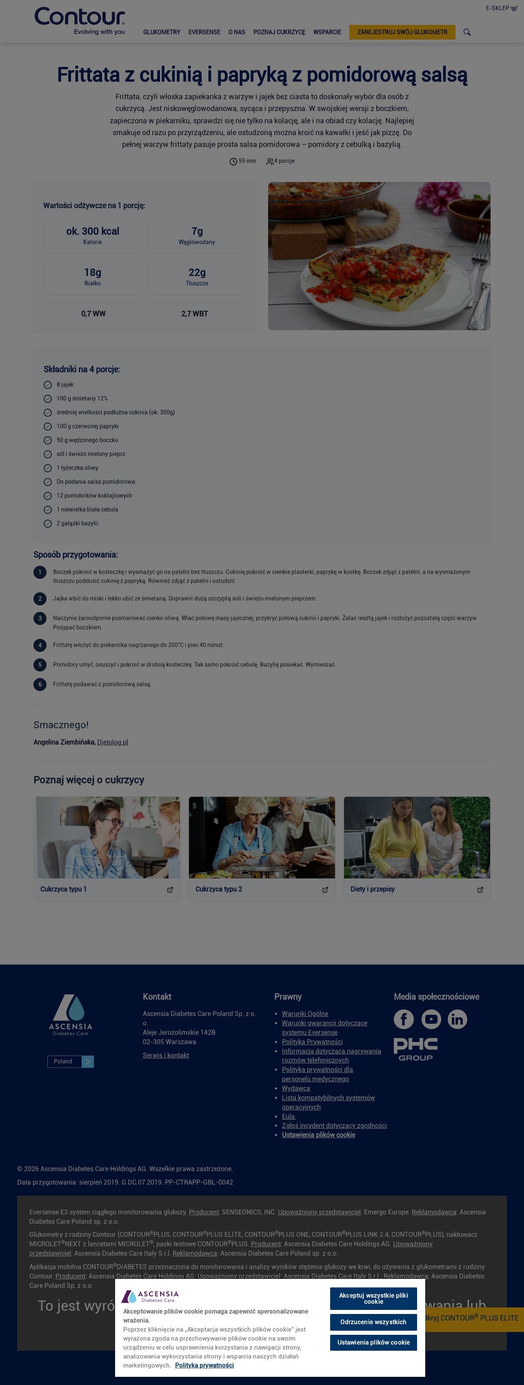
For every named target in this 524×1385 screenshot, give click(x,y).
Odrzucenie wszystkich (373, 1322)
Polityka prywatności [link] (204, 1365)
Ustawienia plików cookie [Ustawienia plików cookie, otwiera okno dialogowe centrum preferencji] (373, 1342)
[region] (270, 1327)
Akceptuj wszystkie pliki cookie (373, 1298)
